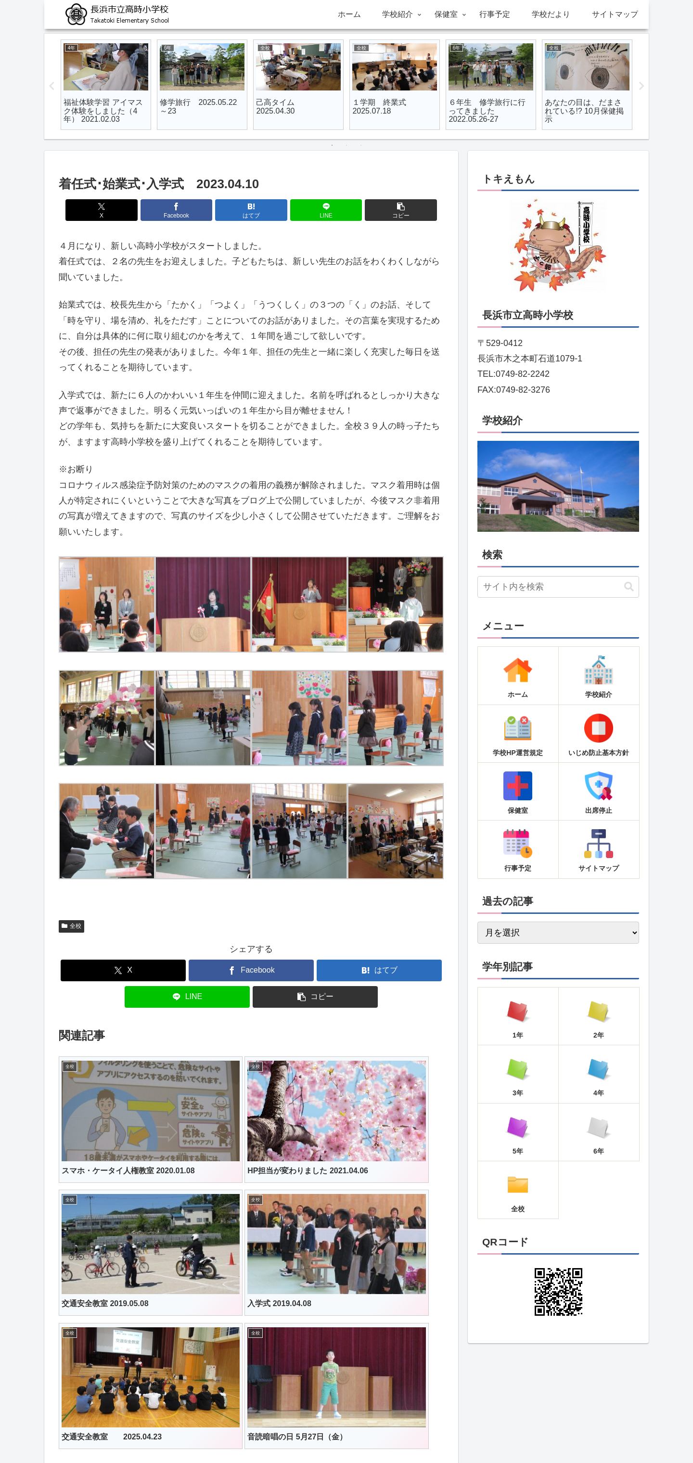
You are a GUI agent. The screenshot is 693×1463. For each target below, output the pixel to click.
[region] (558, 486)
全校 (71, 926)
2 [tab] (346, 145)
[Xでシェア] (122, 210)
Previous (51, 86)
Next (641, 86)
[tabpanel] (106, 84)
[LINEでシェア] (315, 210)
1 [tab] (332, 145)
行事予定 (348, 1433)
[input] (558, 587)
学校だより (389, 1433)
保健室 (315, 1433)
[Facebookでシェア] (187, 210)
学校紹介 (281, 1433)
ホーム (247, 1433)
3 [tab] (361, 145)
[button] (380, 210)
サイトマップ (436, 1433)
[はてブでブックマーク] (251, 210)
